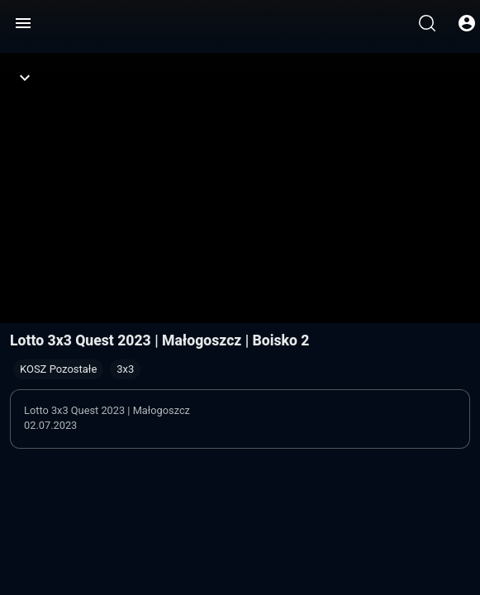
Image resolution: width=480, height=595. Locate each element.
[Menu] (23, 23)
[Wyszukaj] (427, 23)
